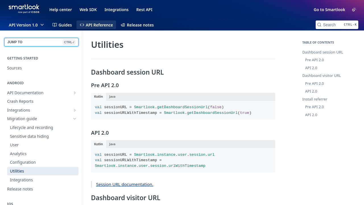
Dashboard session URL (322, 52)
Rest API (144, 9)
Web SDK (88, 9)
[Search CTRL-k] (337, 24)
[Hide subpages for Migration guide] (75, 118)
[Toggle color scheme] (354, 9)
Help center (60, 9)
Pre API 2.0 (314, 59)
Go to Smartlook (329, 9)
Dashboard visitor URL (321, 75)
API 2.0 (311, 67)
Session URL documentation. (124, 184)
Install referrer (314, 99)
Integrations (116, 9)
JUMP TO (41, 42)
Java (112, 96)
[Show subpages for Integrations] (75, 110)
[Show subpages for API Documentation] (75, 93)
